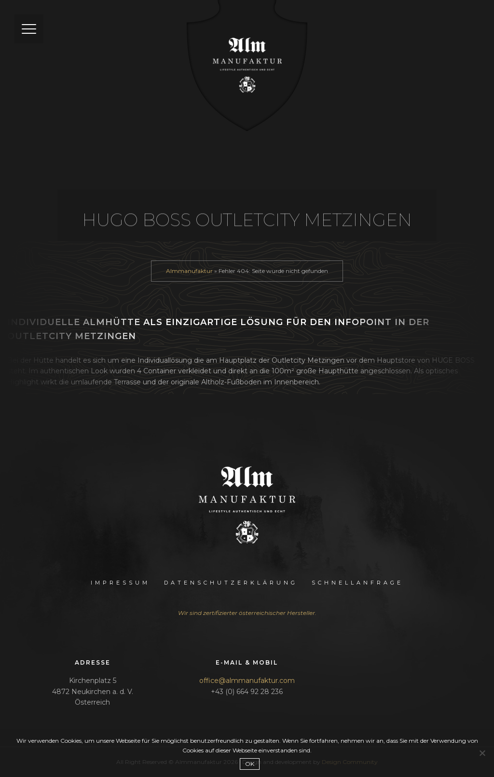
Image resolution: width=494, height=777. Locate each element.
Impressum (120, 582)
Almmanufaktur (189, 270)
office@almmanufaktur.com (247, 680)
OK (249, 763)
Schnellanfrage (357, 582)
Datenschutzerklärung (231, 582)
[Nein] (482, 753)
